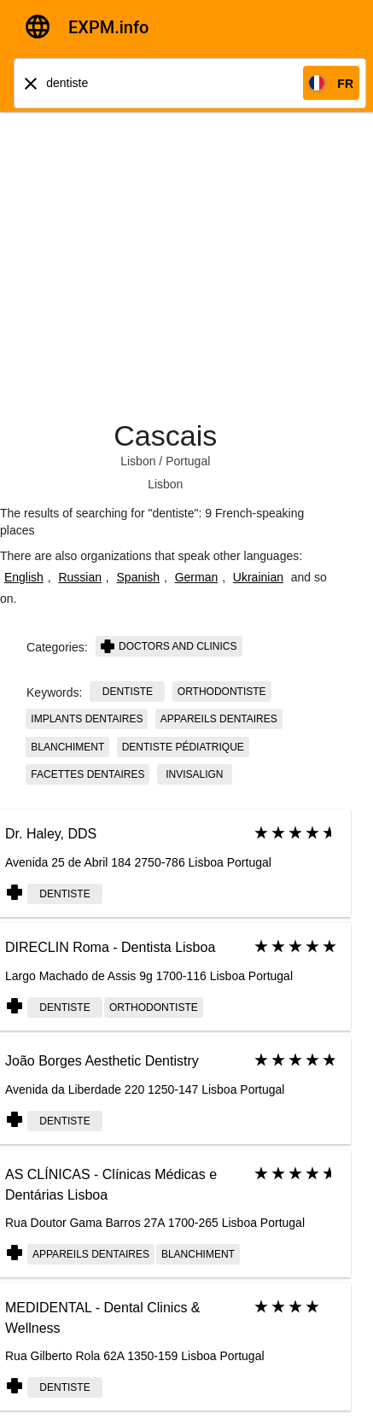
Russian (80, 577)
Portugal (188, 461)
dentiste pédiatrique (183, 747)
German (197, 577)
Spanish (138, 577)
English (24, 577)
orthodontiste (222, 692)
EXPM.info (108, 27)
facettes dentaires (87, 774)
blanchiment (67, 747)
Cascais (165, 435)
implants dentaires (87, 719)
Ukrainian (258, 577)
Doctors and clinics (169, 646)
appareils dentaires (218, 719)
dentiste (127, 692)
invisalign (194, 774)
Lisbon (137, 461)
